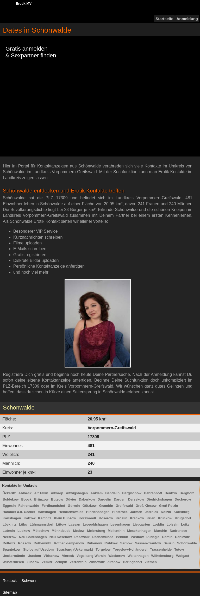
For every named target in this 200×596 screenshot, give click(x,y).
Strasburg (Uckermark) (74, 549)
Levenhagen (120, 524)
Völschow (51, 556)
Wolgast (182, 556)
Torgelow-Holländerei (130, 549)
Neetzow (9, 537)
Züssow (33, 562)
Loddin (158, 524)
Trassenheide (161, 549)
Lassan (74, 524)
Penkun (122, 537)
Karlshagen (12, 518)
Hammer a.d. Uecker (19, 512)
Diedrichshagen (159, 499)
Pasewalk (82, 537)
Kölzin (166, 512)
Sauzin (169, 543)
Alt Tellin (41, 493)
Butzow (57, 499)
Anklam (96, 493)
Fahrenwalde (28, 506)
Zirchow (113, 562)
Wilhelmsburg (162, 556)
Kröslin (121, 518)
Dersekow (136, 499)
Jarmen (136, 512)
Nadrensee (178, 531)
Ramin (167, 537)
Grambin (106, 506)
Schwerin (29, 580)
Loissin (173, 524)
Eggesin (9, 506)
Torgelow (103, 549)
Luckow (23, 531)
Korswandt (87, 518)
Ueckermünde (14, 556)
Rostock (10, 580)
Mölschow (41, 531)
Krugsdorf (183, 518)
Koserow (106, 518)
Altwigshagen (77, 493)
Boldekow (10, 499)
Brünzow (41, 499)
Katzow (30, 518)
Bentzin (171, 493)
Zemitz (47, 562)
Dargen (120, 499)
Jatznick (151, 512)
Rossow (24, 543)
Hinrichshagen (97, 512)
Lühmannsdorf (41, 524)
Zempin (61, 562)
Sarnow (126, 543)
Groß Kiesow (146, 506)
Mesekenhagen (139, 531)
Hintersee (120, 512)
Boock (26, 499)
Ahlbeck (25, 493)
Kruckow (165, 518)
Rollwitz (9, 543)
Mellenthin (116, 531)
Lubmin (9, 531)
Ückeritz (9, 493)
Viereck (68, 556)
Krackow (137, 518)
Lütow (61, 524)
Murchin (160, 531)
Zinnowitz (97, 562)
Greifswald (124, 506)
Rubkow (111, 543)
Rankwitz (182, 537)
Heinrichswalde (71, 512)
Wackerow (116, 556)
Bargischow (131, 493)
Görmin (74, 506)
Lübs (23, 524)
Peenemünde (102, 537)
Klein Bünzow (65, 518)
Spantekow (12, 549)
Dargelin (104, 499)
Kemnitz (44, 518)
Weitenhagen (138, 556)
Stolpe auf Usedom (38, 549)
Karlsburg (182, 512)
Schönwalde (187, 543)
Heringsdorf (132, 562)
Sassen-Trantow (148, 543)
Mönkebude (61, 531)
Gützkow (90, 506)
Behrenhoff (153, 493)
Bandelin (112, 493)
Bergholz (186, 493)
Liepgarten (141, 524)
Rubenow (94, 543)
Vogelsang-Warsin (91, 556)
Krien (151, 518)
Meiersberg (96, 531)
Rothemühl (42, 543)
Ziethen (151, 562)
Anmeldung (187, 18)
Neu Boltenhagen (33, 537)
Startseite (164, 18)
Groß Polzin (168, 506)
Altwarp (57, 493)
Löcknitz (9, 524)
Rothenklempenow (69, 543)
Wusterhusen (13, 562)
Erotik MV (24, 3)
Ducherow (183, 499)
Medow (78, 531)
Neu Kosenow (60, 537)
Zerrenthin (78, 562)
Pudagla (153, 537)
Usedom (34, 556)
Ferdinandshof (53, 506)
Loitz (185, 524)
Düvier (71, 499)
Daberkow (87, 499)
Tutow (179, 549)
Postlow (137, 537)
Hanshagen (47, 512)
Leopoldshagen (95, 524)
